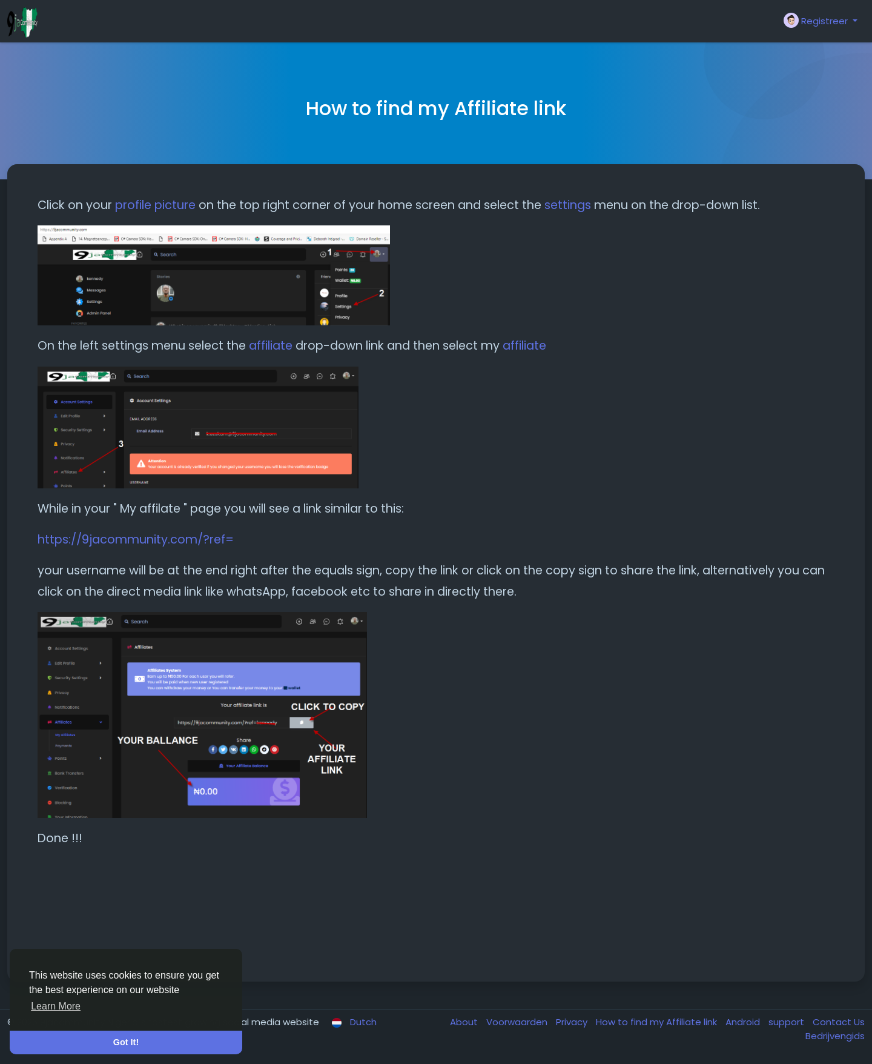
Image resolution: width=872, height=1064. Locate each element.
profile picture (157, 205)
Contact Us (839, 1022)
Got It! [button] (126, 1042)
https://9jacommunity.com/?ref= (136, 539)
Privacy (573, 1022)
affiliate (270, 345)
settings (567, 205)
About (465, 1022)
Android (743, 1022)
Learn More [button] (56, 1006)
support (787, 1022)
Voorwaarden (518, 1022)
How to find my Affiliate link (657, 1022)
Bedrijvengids (835, 1035)
